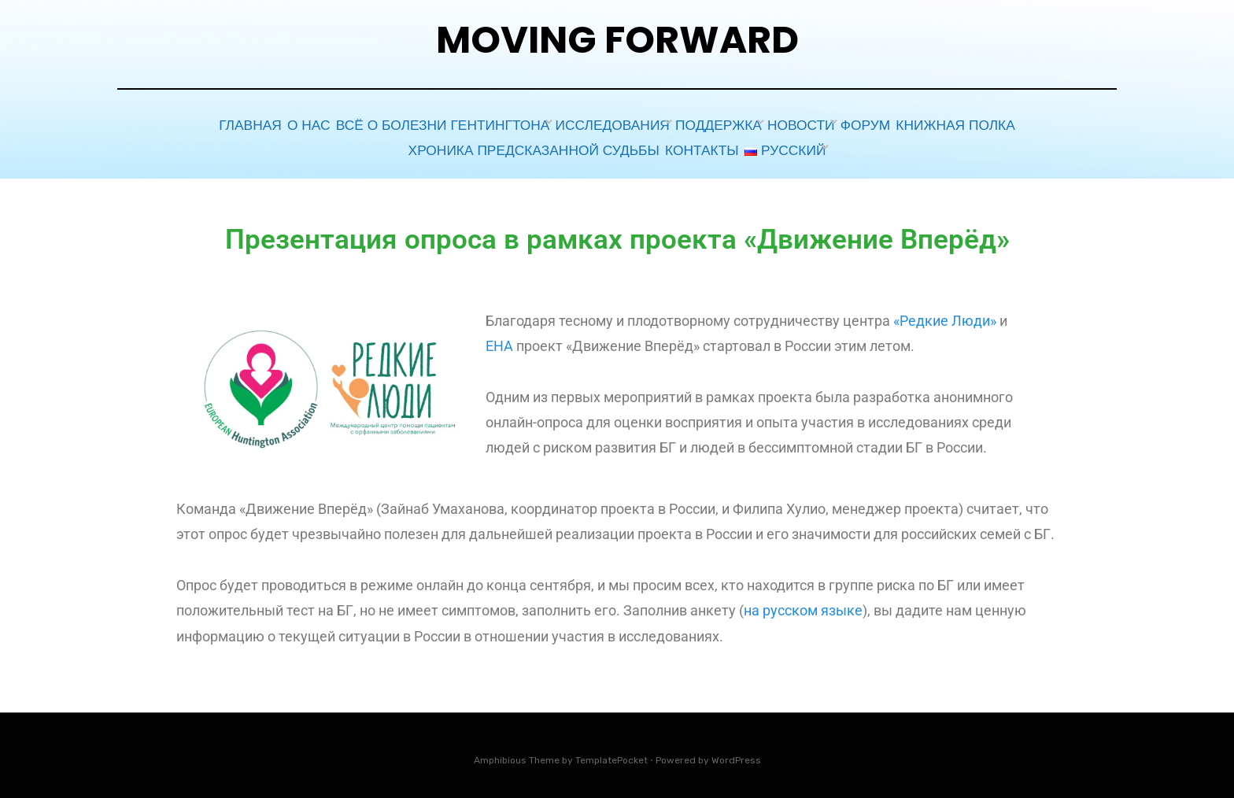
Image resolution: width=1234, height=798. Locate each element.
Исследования (601, 124)
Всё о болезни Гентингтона (431, 124)
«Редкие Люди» (944, 313)
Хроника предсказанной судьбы (521, 145)
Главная (220, 124)
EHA (499, 339)
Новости (811, 124)
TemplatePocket (611, 753)
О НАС (293, 124)
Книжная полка (991, 124)
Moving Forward (617, 39)
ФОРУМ (890, 124)
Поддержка (717, 124)
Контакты (692, 145)
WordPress (736, 753)
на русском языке (803, 604)
